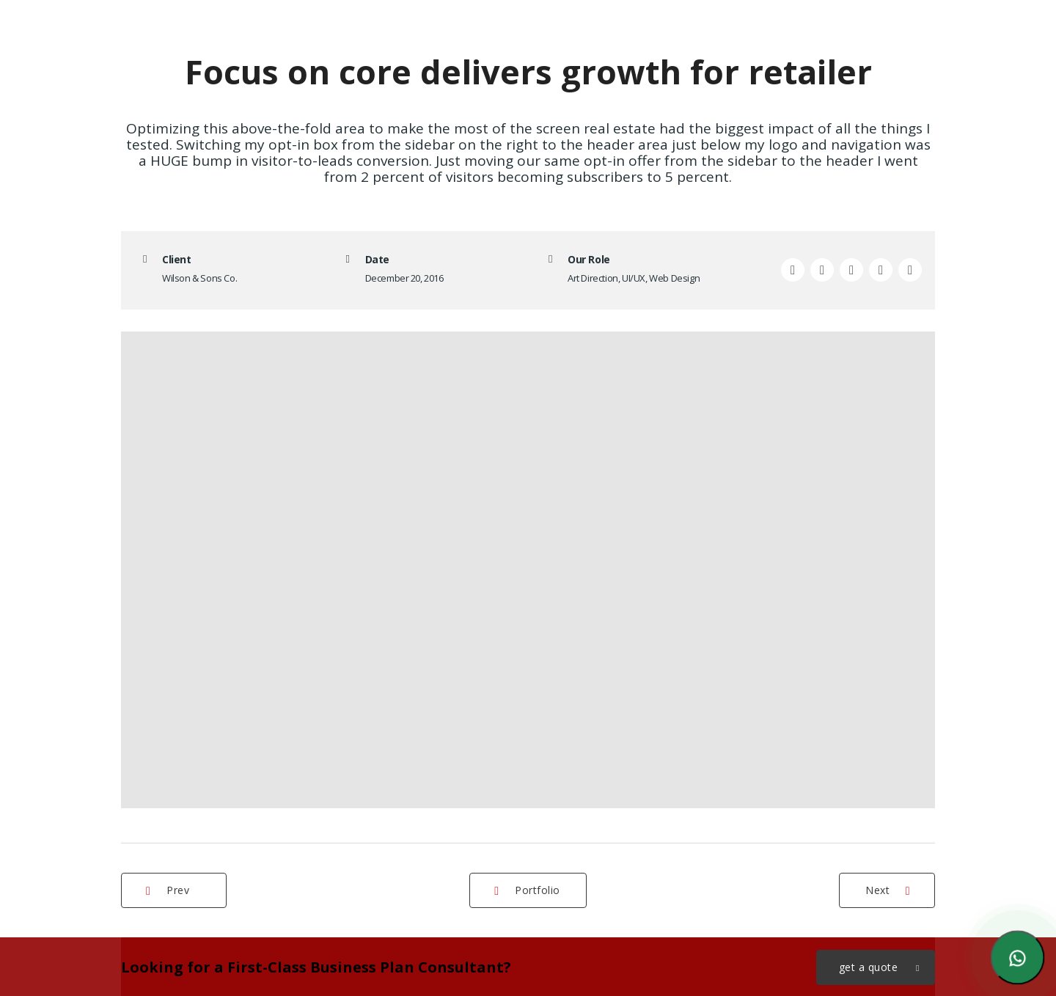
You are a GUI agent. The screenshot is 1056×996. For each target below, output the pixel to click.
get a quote (879, 967)
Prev (167, 890)
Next (887, 890)
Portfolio (527, 890)
